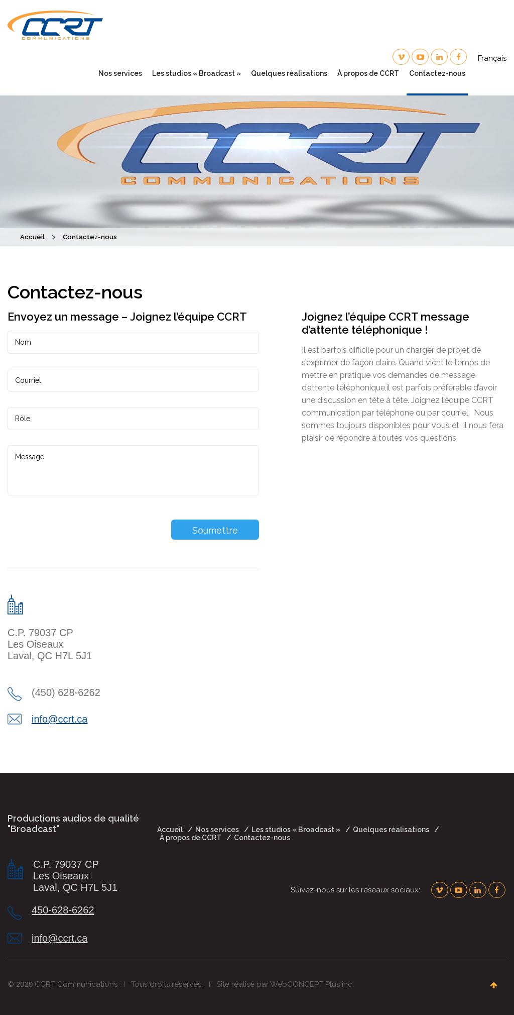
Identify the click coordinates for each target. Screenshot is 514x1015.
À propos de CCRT (368, 73)
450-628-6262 (63, 910)
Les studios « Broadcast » (196, 73)
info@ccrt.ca (59, 719)
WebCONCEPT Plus (305, 984)
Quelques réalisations (289, 73)
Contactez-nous (437, 73)
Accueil (170, 830)
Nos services (120, 73)
